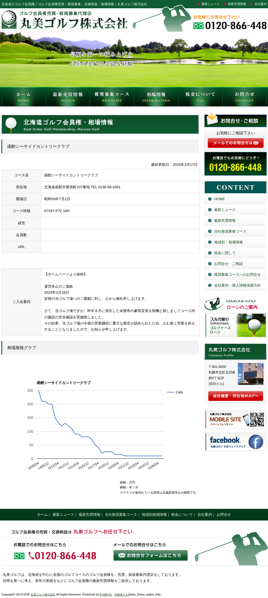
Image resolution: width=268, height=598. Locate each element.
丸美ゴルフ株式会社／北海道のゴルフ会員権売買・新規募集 (235, 351)
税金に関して (225, 253)
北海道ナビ (121, 594)
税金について (200, 98)
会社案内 (260, 4)
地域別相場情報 (154, 514)
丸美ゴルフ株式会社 (43, 594)
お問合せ (244, 98)
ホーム (42, 514)
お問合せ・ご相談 (228, 264)
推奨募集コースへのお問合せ (237, 274)
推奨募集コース (112, 98)
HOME (23, 98)
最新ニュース (210, 4)
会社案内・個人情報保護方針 (237, 285)
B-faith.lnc (106, 594)
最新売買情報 (237, 4)
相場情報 (156, 98)
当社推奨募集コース (230, 231)
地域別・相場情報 (228, 242)
